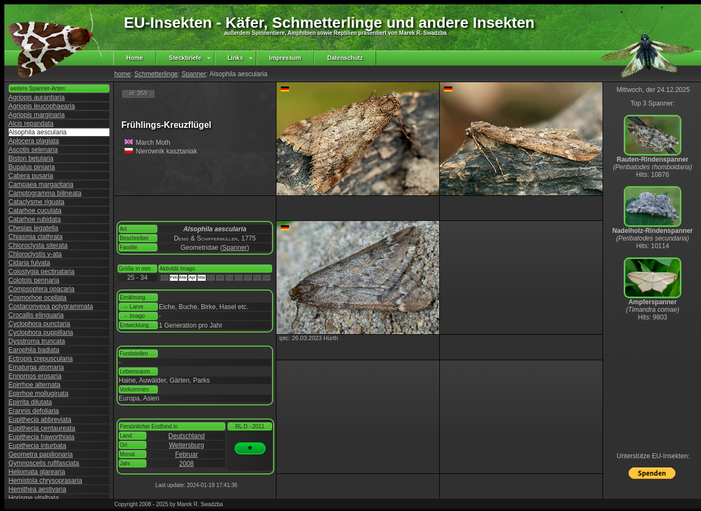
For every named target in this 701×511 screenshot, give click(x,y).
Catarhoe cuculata (35, 210)
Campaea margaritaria (41, 184)
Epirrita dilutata (30, 402)
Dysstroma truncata (37, 341)
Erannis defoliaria (34, 411)
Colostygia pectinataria (42, 271)
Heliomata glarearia (37, 472)
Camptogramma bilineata (45, 193)
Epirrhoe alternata (34, 385)
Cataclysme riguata (37, 202)
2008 (186, 463)
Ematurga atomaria (36, 367)
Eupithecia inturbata (37, 446)
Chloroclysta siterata (38, 245)
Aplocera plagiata (34, 141)
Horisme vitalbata (34, 498)
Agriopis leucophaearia (42, 106)
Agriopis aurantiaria (37, 97)
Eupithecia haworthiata (42, 437)
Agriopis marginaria (37, 115)
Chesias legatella (33, 228)
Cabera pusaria (31, 176)
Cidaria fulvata (30, 263)
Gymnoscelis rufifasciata (44, 463)
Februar (186, 454)
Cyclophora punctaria (39, 324)
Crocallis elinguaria (36, 315)
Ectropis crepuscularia (41, 358)
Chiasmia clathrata (36, 237)
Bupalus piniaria (32, 167)
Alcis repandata (31, 123)
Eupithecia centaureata (42, 428)
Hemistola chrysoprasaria (45, 480)
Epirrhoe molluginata (39, 393)
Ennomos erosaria (35, 376)
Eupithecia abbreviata (40, 419)
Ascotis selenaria (33, 149)
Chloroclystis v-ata (35, 254)
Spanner (193, 74)
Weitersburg (186, 445)
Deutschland (186, 436)
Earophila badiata (34, 350)
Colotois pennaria (34, 280)
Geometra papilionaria (41, 454)
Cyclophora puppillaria (41, 332)
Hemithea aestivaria (37, 489)
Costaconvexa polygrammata (51, 306)
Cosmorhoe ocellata (38, 297)
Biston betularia (31, 158)
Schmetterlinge (156, 74)
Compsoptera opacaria (42, 289)
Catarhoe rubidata (35, 219)
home (122, 74)
